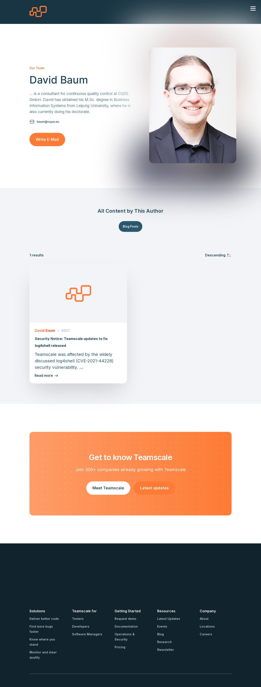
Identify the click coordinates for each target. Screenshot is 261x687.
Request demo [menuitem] (125, 594)
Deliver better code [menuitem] (44, 594)
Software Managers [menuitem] (87, 609)
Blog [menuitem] (160, 609)
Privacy (87, 666)
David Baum (45, 331)
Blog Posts (130, 226)
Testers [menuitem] (78, 594)
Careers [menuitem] (206, 609)
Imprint (74, 666)
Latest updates (154, 488)
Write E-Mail (47, 139)
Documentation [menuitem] (126, 602)
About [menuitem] (204, 594)
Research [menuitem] (164, 617)
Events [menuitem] (162, 602)
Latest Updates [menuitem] (168, 594)
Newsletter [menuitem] (165, 625)
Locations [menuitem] (207, 602)
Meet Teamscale (108, 488)
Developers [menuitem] (80, 602)
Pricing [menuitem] (120, 622)
